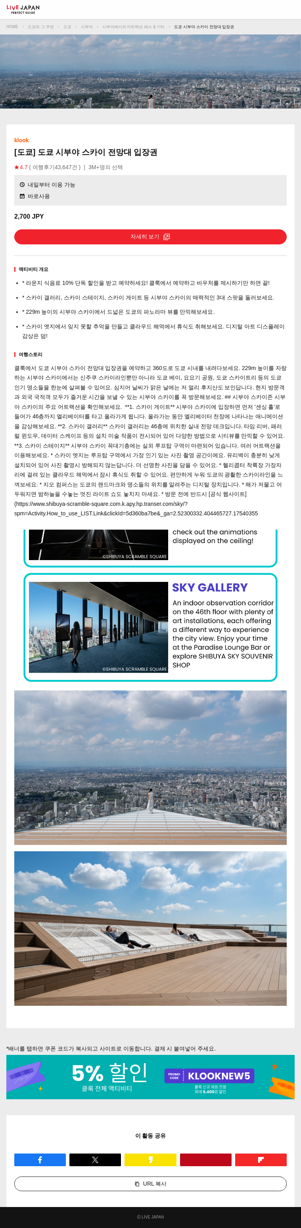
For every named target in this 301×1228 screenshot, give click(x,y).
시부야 (87, 27)
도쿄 (67, 27)
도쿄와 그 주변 (41, 27)
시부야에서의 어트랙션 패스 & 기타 (133, 27)
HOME (12, 27)
